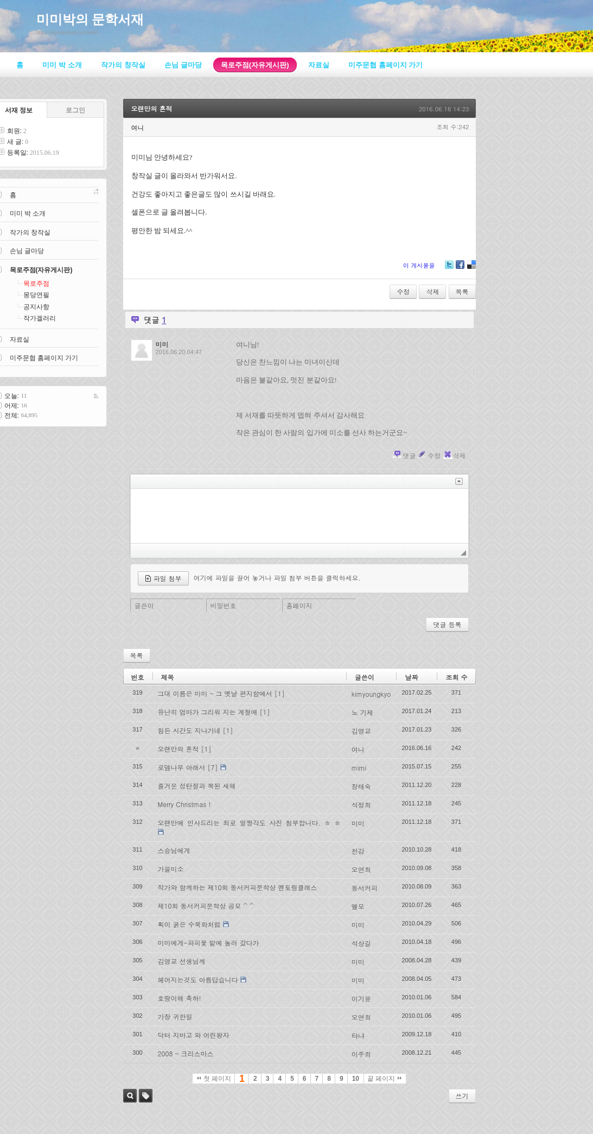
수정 (403, 291)
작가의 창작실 (30, 232)
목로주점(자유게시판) (41, 270)
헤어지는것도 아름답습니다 (198, 979)
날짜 (411, 677)
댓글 (409, 455)
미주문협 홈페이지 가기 (44, 358)
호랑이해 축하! (179, 998)
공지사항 (36, 307)
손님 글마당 (27, 251)
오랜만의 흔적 (152, 108)
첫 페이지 (214, 1078)
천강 (358, 850)
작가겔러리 (39, 318)
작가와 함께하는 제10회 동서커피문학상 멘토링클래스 (237, 887)
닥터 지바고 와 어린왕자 (193, 1035)
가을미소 (171, 868)
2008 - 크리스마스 (186, 1053)
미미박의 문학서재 (90, 19)
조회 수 (456, 677)
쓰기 (462, 1095)
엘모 (358, 906)
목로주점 (36, 283)
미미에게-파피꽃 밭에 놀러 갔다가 (208, 942)
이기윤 (361, 998)
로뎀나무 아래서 (182, 767)
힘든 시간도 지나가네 (189, 730)
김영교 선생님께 (182, 961)
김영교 (361, 730)
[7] (213, 767)
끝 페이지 (384, 1078)
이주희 (361, 1054)
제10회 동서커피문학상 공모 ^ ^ (206, 905)
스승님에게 (174, 850)
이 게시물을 (419, 265)
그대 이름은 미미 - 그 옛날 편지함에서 (215, 693)
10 (355, 1078)
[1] (280, 693)
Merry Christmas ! (184, 804)
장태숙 (361, 786)
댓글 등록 (447, 624)
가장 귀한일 (175, 1016)
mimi (359, 767)
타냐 (358, 1035)
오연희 (361, 869)
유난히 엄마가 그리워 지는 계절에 (208, 711)
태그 (145, 1095)
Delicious (471, 268)
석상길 (361, 943)
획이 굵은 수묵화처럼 (189, 924)
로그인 (75, 110)
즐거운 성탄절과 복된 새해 (197, 785)
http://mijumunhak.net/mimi (67, 32)
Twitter (449, 268)
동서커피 (365, 887)
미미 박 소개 (28, 213)
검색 (130, 1095)
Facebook (459, 268)
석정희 (361, 804)
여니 (358, 749)
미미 (358, 823)
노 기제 (362, 712)
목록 (462, 291)
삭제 (432, 291)
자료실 (19, 339)
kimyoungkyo (371, 693)
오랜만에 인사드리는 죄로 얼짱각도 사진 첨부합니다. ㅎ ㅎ (249, 822)
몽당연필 (36, 295)
